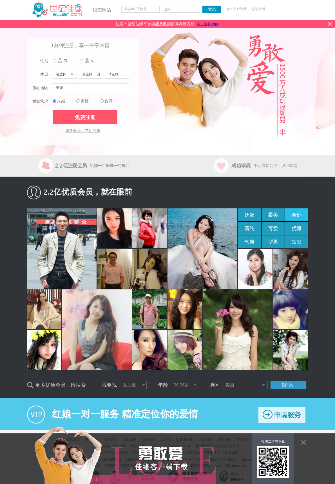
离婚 (85, 101)
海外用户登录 (236, 9)
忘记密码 (258, 9)
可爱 (273, 228)
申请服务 (281, 415)
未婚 (61, 101)
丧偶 (108, 101)
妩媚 (249, 215)
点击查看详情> (208, 24)
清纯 (249, 228)
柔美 (273, 215)
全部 (297, 215)
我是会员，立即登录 (82, 131)
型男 (273, 242)
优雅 (297, 228)
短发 (297, 242)
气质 (249, 242)
